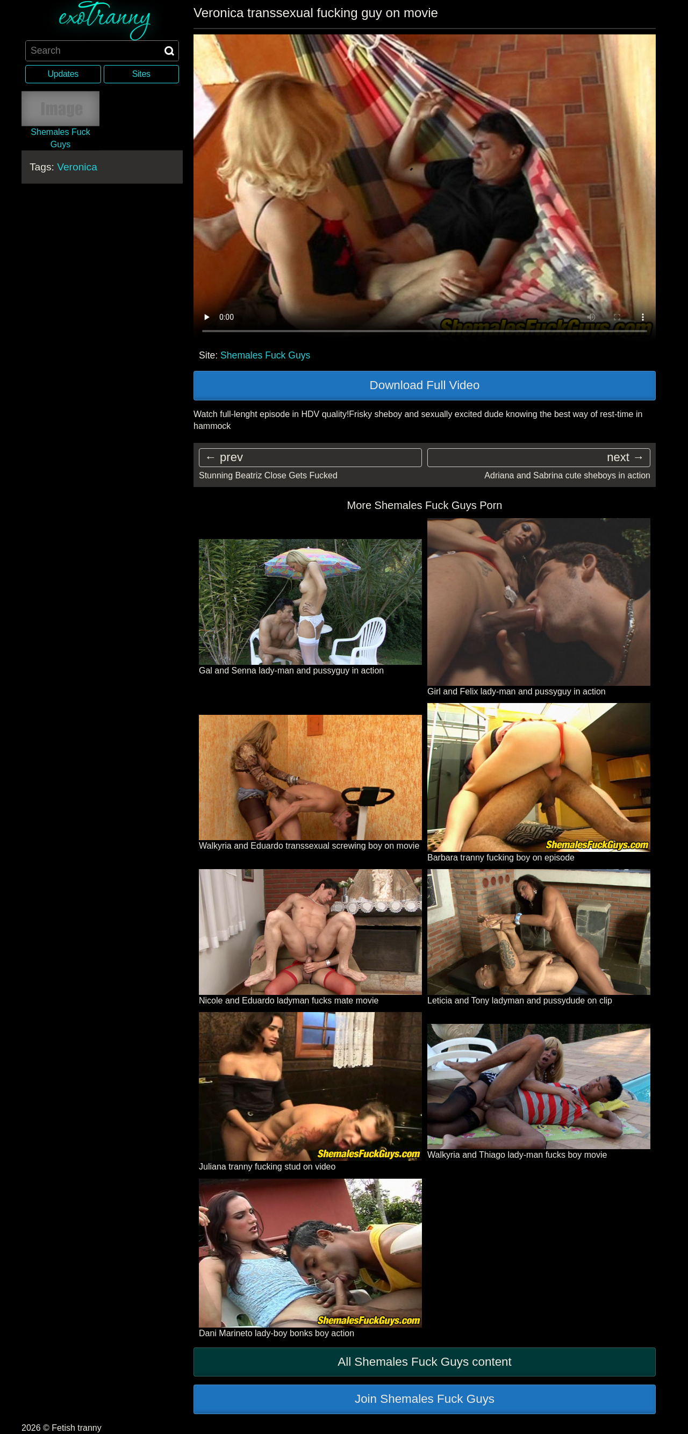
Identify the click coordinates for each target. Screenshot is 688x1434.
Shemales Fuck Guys (265, 355)
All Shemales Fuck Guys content (425, 1361)
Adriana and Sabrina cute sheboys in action (567, 475)
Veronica (77, 167)
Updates (63, 73)
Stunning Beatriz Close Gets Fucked (268, 475)
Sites (141, 73)
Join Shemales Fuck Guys (424, 1399)
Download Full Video (425, 385)
